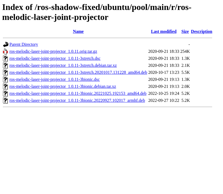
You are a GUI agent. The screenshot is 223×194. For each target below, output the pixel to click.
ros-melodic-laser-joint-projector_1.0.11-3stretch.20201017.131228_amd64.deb (78, 72)
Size (185, 31)
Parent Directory (23, 44)
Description (201, 31)
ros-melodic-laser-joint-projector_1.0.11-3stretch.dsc (54, 58)
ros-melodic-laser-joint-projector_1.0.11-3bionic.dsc (54, 79)
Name (78, 31)
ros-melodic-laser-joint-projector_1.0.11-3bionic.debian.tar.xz (62, 86)
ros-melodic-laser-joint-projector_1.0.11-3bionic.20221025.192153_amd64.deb (78, 93)
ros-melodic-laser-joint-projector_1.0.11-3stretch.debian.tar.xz (63, 65)
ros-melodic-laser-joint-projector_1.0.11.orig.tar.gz (53, 51)
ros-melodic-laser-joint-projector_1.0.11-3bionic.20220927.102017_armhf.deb (77, 100)
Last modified (164, 31)
